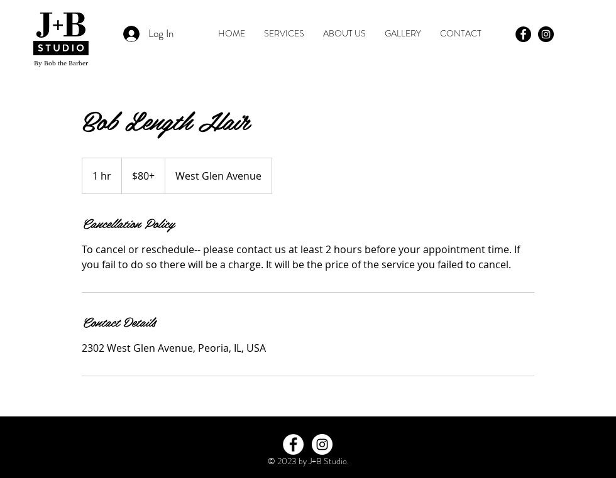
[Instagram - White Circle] (322, 444)
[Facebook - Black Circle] (523, 34)
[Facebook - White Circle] (293, 444)
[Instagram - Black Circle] (546, 34)
